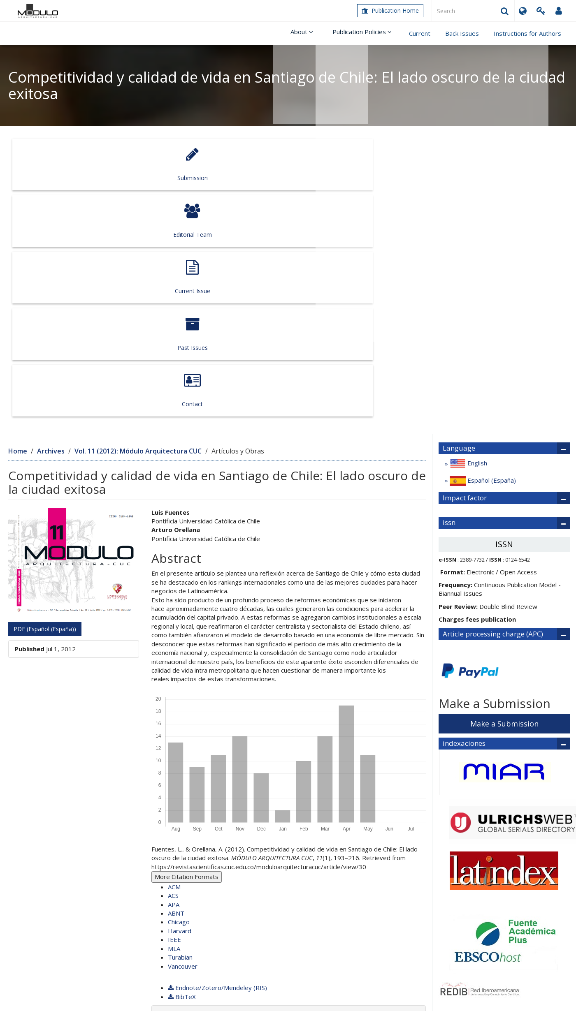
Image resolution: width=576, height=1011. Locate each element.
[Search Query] (473, 10)
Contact (510, 164)
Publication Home (390, 10)
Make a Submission (504, 492)
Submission (62, 164)
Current (419, 33)
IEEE (174, 709)
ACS (173, 665)
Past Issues (398, 164)
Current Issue (286, 164)
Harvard (179, 700)
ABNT (176, 682)
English (467, 233)
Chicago (179, 691)
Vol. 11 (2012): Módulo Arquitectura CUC (138, 219)
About (308, 33)
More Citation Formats (186, 646)
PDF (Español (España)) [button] (45, 398)
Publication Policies (364, 33)
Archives (51, 219)
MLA (174, 717)
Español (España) (482, 250)
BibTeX (182, 765)
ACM (174, 656)
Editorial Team (174, 164)
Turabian (180, 726)
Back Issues (462, 33)
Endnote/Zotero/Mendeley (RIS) (217, 757)
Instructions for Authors (527, 33)
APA (173, 673)
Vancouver (182, 735)
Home (17, 219)
